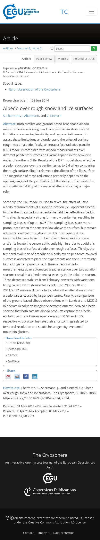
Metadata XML (17, 349)
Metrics (63, 59)
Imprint (43, 533)
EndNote (13, 361)
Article (26, 59)
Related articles (84, 59)
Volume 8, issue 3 (29, 48)
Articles (8, 48)
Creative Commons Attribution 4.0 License (57, 522)
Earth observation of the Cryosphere (34, 89)
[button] (52, 48)
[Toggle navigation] (91, 11)
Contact (28, 533)
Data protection (64, 533)
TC (64, 11)
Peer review (44, 59)
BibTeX (12, 355)
